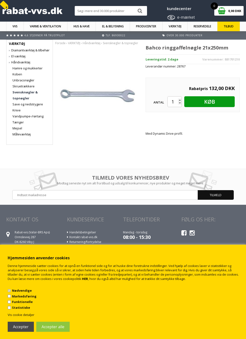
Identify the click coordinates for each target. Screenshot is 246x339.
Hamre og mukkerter (27, 68)
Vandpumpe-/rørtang (27, 116)
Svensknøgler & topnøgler (25, 95)
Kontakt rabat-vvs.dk (83, 237)
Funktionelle (22, 302)
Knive (16, 110)
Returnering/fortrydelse (85, 242)
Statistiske (21, 307)
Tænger (18, 122)
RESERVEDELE (202, 26)
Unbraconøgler (23, 80)
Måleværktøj (21, 134)
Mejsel (17, 128)
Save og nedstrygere (27, 104)
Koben (17, 74)
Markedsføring (24, 296)
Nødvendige (22, 290)
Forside (60, 43)
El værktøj (18, 56)
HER (85, 279)
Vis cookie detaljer (21, 315)
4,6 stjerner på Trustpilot (44, 35)
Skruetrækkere (23, 86)
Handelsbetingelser (82, 232)
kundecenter (179, 8)
